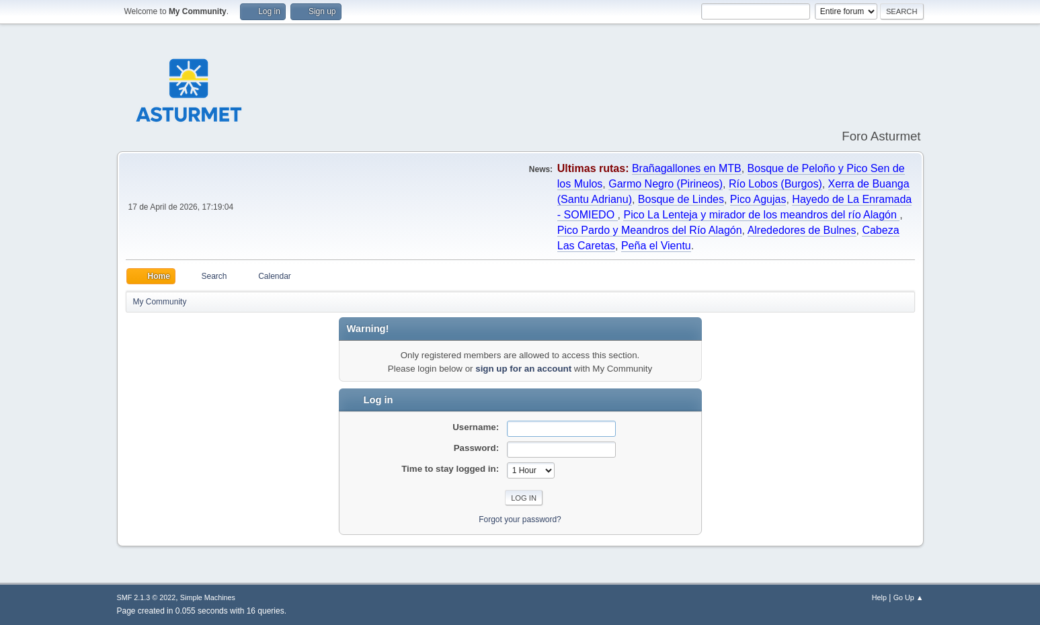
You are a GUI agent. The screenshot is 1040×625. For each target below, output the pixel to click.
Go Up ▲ (908, 597)
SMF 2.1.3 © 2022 (146, 597)
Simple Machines (207, 597)
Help (879, 597)
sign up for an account (523, 369)
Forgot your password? (520, 519)
